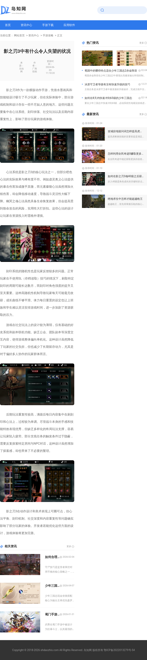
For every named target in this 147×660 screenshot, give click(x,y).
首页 (8, 25)
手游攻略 (48, 35)
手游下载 (48, 25)
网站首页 (19, 35)
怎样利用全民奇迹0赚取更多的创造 (126, 153)
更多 (69, 546)
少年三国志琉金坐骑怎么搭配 (52, 585)
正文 (59, 35)
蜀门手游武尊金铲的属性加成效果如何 (52, 614)
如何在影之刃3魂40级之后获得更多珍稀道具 (126, 176)
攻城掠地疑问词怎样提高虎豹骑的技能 (126, 131)
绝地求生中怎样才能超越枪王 (125, 198)
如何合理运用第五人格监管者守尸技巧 (52, 557)
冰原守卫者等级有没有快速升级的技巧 (107, 84)
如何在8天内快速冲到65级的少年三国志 (108, 97)
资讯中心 (26, 25)
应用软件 (69, 25)
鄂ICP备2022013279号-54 (119, 650)
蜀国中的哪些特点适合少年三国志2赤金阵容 (111, 70)
